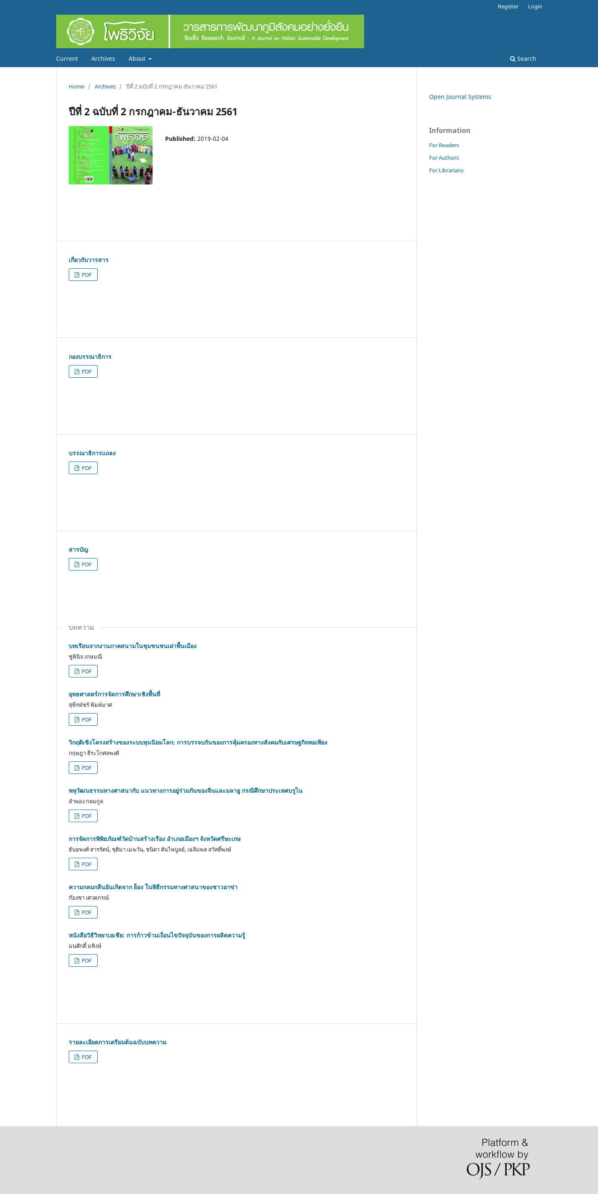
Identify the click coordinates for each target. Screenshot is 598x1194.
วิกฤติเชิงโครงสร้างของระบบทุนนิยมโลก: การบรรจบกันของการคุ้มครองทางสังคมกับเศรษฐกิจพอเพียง (198, 742)
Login (535, 6)
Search (523, 58)
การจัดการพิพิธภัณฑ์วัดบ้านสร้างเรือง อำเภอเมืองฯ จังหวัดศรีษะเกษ (155, 839)
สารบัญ (78, 549)
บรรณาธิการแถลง (92, 453)
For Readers (444, 145)
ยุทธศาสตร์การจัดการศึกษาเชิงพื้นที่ (114, 694)
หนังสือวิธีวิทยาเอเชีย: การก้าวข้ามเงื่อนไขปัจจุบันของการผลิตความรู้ (157, 935)
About (138, 58)
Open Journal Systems (460, 97)
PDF (86, 274)
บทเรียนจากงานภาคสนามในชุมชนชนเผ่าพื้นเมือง (133, 646)
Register (508, 6)
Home (76, 86)
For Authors (444, 157)
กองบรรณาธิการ (90, 357)
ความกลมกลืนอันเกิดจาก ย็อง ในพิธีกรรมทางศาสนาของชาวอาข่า (153, 887)
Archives (103, 58)
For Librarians (446, 170)
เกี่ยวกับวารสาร (89, 260)
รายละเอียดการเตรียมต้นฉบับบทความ (117, 1042)
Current (67, 58)
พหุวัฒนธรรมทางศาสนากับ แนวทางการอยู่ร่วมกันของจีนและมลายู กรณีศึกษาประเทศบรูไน (186, 790)
